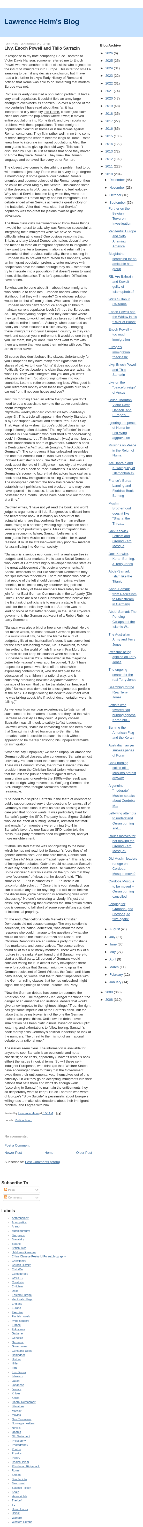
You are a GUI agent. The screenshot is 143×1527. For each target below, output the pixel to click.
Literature (18, 1406)
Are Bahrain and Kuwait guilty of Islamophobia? (122, 468)
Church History (21, 1264)
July (112, 937)
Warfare (17, 1517)
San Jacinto (19, 1479)
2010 (109, 174)
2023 (109, 76)
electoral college (22, 1299)
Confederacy (20, 1273)
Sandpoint (18, 1483)
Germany (18, 1342)
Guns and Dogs (22, 1350)
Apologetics (19, 1222)
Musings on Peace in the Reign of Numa (122, 450)
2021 (109, 91)
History (16, 1359)
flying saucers (20, 1320)
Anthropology (20, 1217)
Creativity (18, 1282)
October (115, 195)
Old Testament (21, 1436)
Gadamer (18, 1333)
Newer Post (13, 1153)
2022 (109, 83)
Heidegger (18, 1354)
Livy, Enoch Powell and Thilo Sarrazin (123, 370)
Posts (9, 1189)
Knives (16, 1393)
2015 (109, 136)
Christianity (19, 1260)
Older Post (84, 1153)
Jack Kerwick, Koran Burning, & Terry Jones (122, 559)
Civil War (17, 1269)
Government (20, 1346)
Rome (15, 1470)
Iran (14, 1367)
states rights (19, 1496)
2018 (109, 114)
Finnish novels (21, 1316)
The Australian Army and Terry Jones (122, 639)
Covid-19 (17, 1277)
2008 (109, 1000)
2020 (109, 98)
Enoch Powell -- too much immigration (120, 334)
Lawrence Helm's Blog (41, 22)
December (117, 180)
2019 (109, 106)
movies (16, 1414)
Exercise (17, 1312)
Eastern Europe (22, 1294)
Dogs (15, 1290)
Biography (18, 1235)
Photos (16, 1449)
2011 (109, 166)
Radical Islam (23, 1120)
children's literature (24, 1252)
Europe (16, 1307)
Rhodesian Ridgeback (26, 1466)
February (116, 974)
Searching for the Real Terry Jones (121, 692)
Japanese (18, 1384)
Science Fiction (21, 1487)
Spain (15, 1491)
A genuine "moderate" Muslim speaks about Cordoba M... (122, 796)
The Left (17, 1500)
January (115, 982)
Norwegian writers (23, 1423)
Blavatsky (18, 1239)
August (115, 929)
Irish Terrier (19, 1372)
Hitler (15, 1363)
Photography (20, 1444)
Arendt (16, 1226)
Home (49, 1153)
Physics (17, 1453)
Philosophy (19, 1440)
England (17, 1303)
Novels (16, 1427)
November (117, 187)
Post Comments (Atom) (42, 1162)
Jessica (16, 1389)
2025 (109, 61)
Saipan (16, 1474)
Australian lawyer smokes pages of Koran (121, 750)
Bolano (16, 1243)
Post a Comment (16, 1145)
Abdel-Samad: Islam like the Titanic (120, 576)
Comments (13, 1197)
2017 (109, 121)
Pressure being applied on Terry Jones (122, 657)
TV (14, 1504)
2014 (109, 144)
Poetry (16, 1457)
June (113, 944)
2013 (109, 151)
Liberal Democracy (24, 1401)
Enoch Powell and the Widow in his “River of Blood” (123, 317)
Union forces (20, 1509)
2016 (109, 129)
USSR (16, 1513)
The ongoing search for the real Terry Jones (122, 675)
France (16, 1324)
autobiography (21, 1230)
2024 (109, 68)
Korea (15, 1397)
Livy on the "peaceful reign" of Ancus (122, 387)
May (113, 952)
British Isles (19, 1247)
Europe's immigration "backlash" (119, 352)
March (114, 967)
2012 (109, 159)
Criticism (17, 1286)
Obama (16, 1431)
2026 (109, 53)
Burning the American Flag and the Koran (121, 732)
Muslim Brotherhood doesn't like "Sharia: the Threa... (120, 513)
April (113, 959)
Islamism (17, 1376)
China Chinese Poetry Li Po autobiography (39, 1256)
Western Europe (22, 1521)
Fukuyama (18, 1329)
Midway (16, 1410)
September (118, 202)
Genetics (17, 1337)
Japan (16, 1380)
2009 (109, 992)
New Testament (22, 1419)
